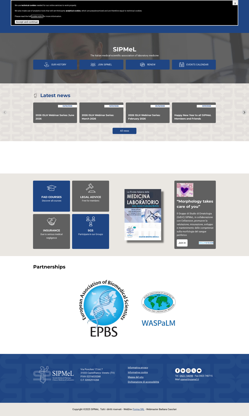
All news (124, 130)
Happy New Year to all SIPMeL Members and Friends (192, 117)
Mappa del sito (136, 377)
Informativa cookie (138, 372)
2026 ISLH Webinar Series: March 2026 (98, 117)
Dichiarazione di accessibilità (143, 382)
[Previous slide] (4, 112)
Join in (182, 242)
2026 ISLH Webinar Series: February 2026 (144, 117)
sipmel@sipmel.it (189, 379)
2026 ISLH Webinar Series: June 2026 (55, 117)
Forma (138, 409)
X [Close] (235, 3)
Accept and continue (27, 22)
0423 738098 (186, 375)
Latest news (55, 95)
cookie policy (37, 16)
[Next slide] (244, 112)
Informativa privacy (138, 367)
